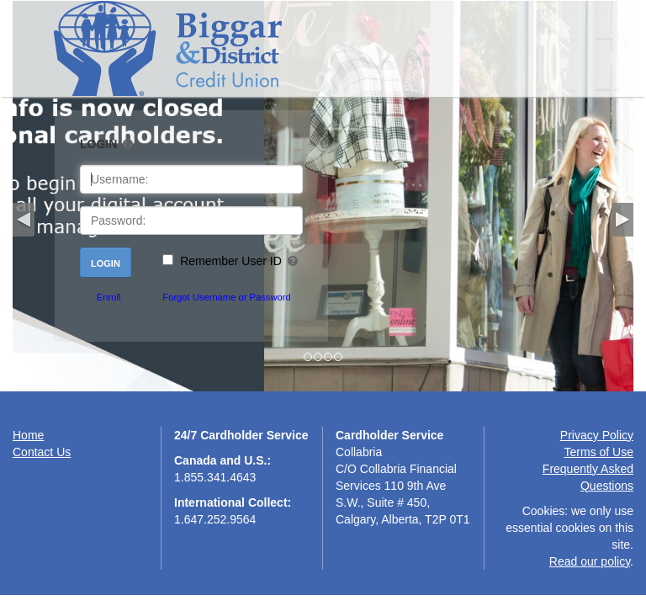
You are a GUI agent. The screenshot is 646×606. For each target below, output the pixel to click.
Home (28, 435)
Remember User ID (231, 261)
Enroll (109, 297)
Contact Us (42, 452)
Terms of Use (598, 452)
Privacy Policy (596, 435)
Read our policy (589, 561)
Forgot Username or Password (226, 297)
